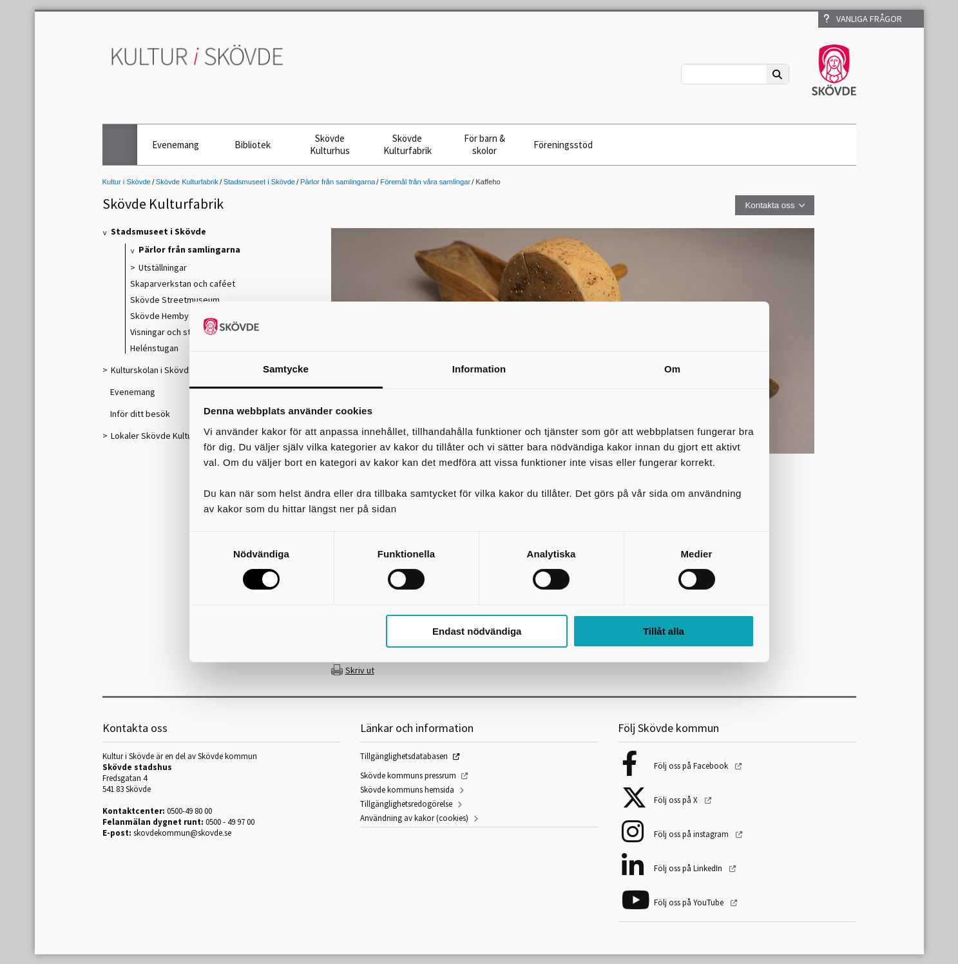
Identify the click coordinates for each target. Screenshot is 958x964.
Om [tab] (672, 368)
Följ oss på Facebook (692, 765)
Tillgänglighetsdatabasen (404, 756)
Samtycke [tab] (286, 368)
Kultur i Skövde (126, 182)
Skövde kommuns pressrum (408, 775)
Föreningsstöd (563, 145)
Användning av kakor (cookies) (414, 818)
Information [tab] (479, 368)
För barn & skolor (484, 144)
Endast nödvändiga (476, 631)
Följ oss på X (677, 800)
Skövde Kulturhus (330, 144)
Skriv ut (359, 670)
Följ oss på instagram (692, 834)
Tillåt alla (663, 631)
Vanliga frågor (862, 18)
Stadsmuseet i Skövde (259, 182)
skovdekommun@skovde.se (182, 832)
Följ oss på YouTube (689, 902)
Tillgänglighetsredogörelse (406, 803)
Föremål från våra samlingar (425, 182)
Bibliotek (253, 145)
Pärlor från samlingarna (337, 182)
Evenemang (175, 145)
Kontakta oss (769, 205)
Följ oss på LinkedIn (689, 868)
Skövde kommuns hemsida (407, 789)
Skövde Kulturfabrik (407, 144)
